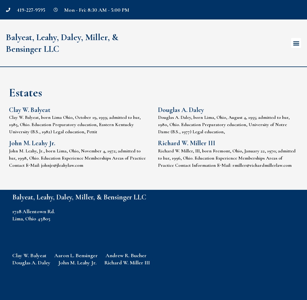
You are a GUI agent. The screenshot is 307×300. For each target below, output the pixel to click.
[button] (296, 43)
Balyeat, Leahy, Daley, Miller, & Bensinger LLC (79, 197)
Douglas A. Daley (181, 110)
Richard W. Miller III (186, 143)
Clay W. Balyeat (29, 110)
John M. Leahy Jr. (32, 143)
